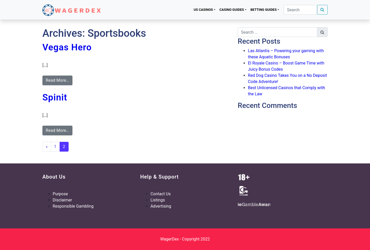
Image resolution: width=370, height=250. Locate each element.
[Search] (300, 10)
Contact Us (161, 193)
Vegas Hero (67, 47)
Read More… (57, 80)
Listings (158, 200)
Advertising (161, 206)
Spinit (54, 97)
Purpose (60, 193)
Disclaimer (62, 200)
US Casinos (203, 10)
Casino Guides (231, 10)
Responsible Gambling (73, 206)
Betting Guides (264, 10)
